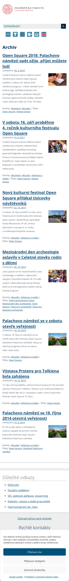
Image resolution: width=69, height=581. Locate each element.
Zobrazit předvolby (34, 570)
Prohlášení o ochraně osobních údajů (41, 576)
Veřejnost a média (29, 237)
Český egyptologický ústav (21, 300)
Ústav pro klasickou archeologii (22, 308)
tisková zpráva (23, 111)
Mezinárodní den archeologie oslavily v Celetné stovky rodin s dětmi (32, 257)
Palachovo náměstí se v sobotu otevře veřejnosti (32, 323)
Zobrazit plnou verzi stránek (34, 518)
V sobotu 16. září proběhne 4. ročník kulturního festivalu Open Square (30, 127)
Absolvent (16, 108)
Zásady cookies (16, 576)
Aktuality (26, 108)
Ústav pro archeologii (21, 306)
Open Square (8, 111)
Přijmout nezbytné (34, 561)
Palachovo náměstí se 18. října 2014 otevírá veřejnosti (31, 415)
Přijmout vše (34, 552)
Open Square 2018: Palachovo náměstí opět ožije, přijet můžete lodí (34, 61)
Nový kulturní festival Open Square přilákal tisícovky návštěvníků (29, 198)
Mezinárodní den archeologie (16, 303)
